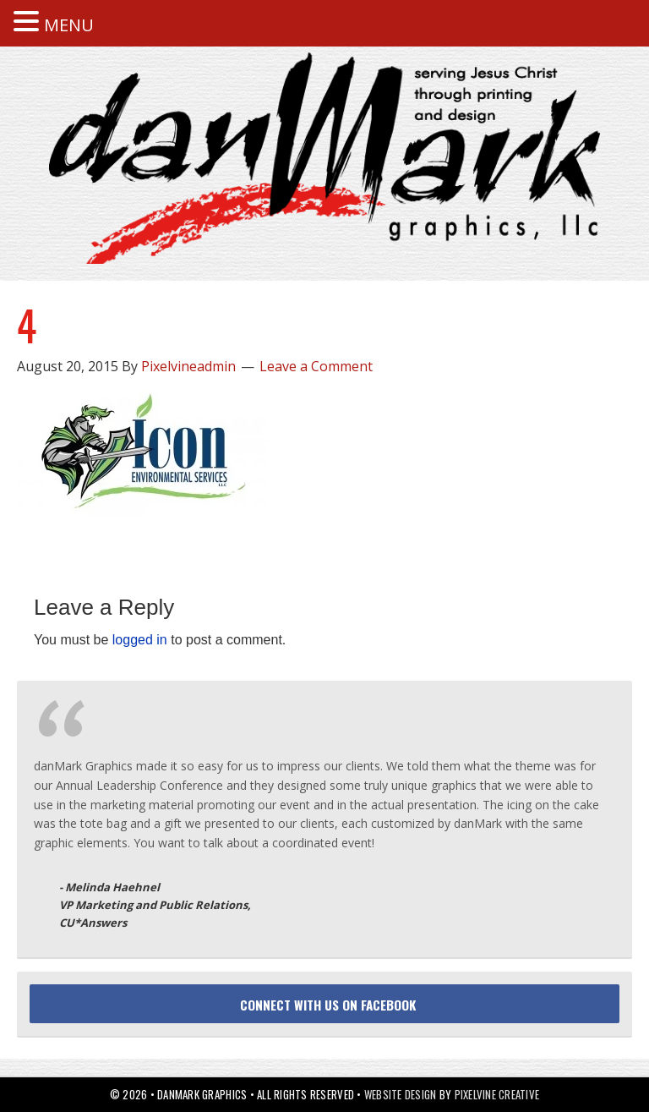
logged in (139, 640)
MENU (69, 25)
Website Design (400, 1094)
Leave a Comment (316, 366)
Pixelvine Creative (497, 1094)
